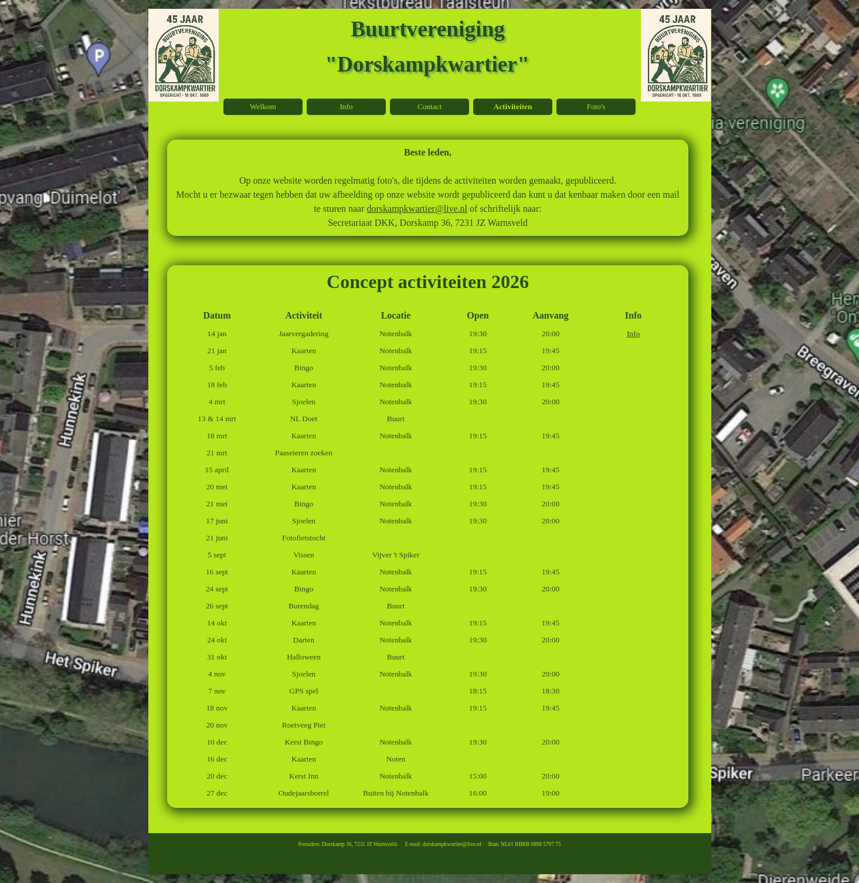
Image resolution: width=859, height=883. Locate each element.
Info (633, 333)
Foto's (595, 106)
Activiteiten (513, 106)
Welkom (263, 106)
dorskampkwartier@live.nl (416, 209)
